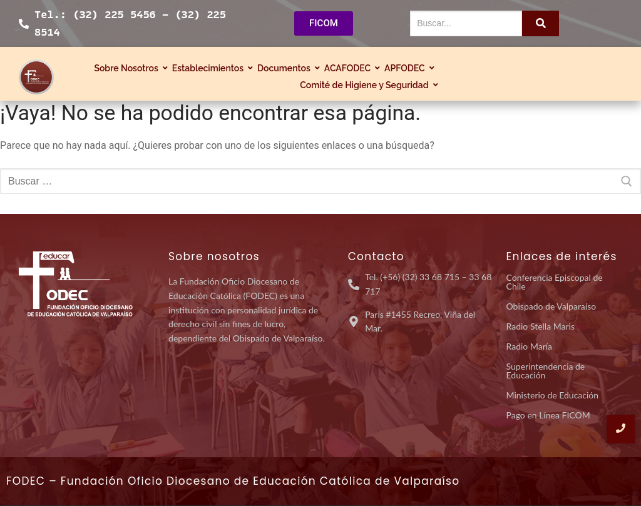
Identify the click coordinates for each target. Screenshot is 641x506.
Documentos (285, 68)
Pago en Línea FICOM (548, 415)
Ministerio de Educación (552, 395)
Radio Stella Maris (540, 326)
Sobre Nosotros (127, 68)
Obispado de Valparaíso (551, 306)
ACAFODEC (349, 68)
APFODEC (406, 68)
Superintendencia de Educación (545, 370)
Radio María (529, 346)
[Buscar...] (466, 24)
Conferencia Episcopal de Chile (554, 281)
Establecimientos (209, 68)
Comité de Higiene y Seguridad (365, 85)
